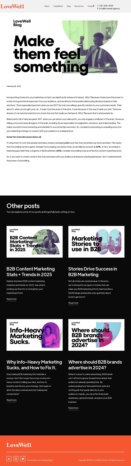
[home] (12, 6)
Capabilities (58, 6)
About (46, 6)
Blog (69, 6)
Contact (90, 6)
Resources (79, 6)
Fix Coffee (47, 460)
